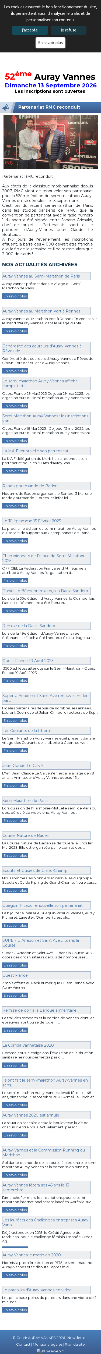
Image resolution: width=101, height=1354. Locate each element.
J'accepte (29, 30)
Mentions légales (47, 1344)
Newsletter (77, 1337)
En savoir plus (50, 43)
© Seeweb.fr (50, 1351)
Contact (23, 1344)
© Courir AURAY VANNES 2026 (39, 1337)
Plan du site (75, 1344)
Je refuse (68, 30)
